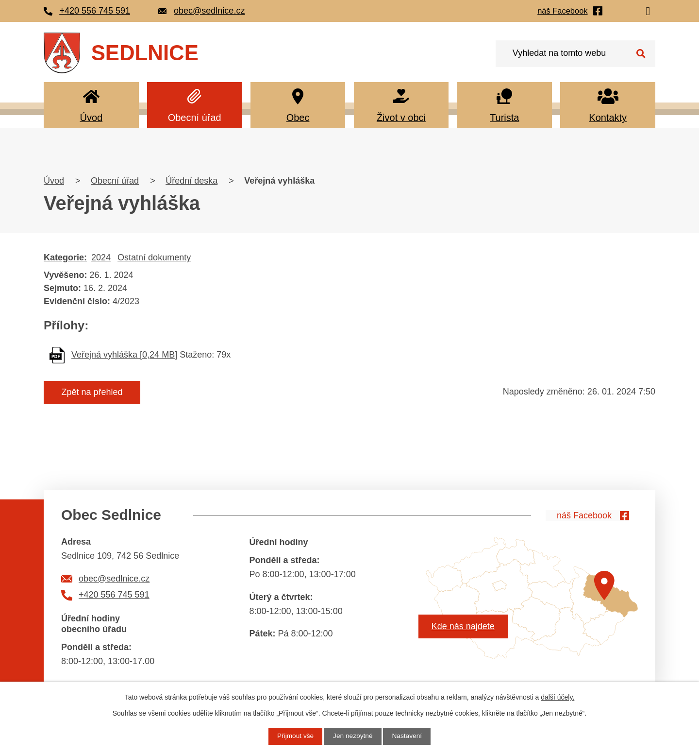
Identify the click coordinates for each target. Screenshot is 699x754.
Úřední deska (191, 181)
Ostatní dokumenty (154, 257)
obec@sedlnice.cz (114, 578)
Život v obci (401, 117)
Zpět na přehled (93, 392)
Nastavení (408, 736)
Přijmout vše (294, 736)
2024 (101, 257)
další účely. (557, 697)
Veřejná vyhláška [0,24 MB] (124, 355)
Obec (298, 117)
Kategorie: (65, 257)
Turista (504, 117)
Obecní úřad (194, 117)
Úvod (91, 117)
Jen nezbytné (353, 736)
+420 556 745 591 (114, 595)
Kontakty (608, 117)
